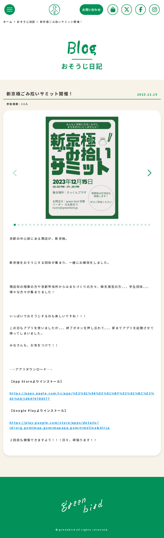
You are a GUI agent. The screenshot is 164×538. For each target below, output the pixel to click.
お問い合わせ (91, 9)
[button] (149, 173)
